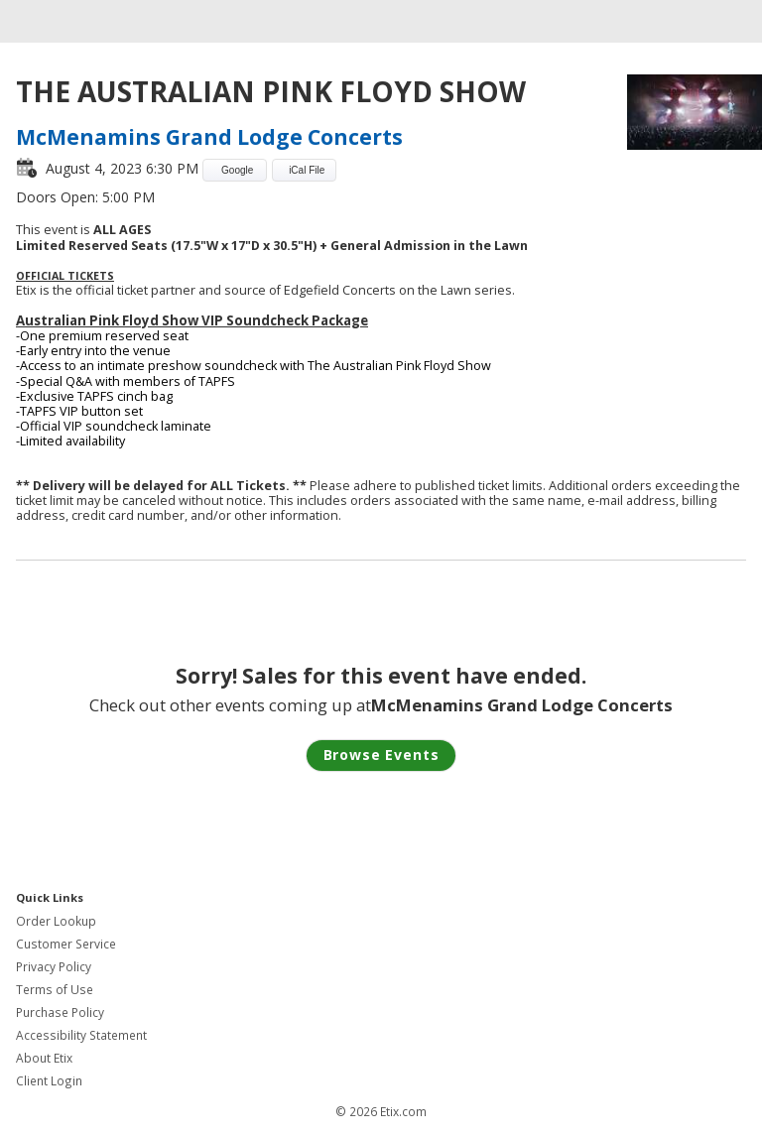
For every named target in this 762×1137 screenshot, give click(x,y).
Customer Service (66, 944)
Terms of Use (54, 989)
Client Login (49, 1081)
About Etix (44, 1058)
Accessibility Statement (81, 1035)
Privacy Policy (53, 966)
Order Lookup (56, 921)
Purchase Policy (60, 1012)
